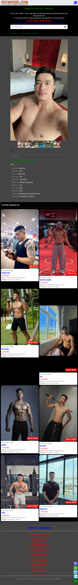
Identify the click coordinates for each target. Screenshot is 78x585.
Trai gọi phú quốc (39, 571)
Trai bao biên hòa (39, 554)
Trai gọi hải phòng (39, 564)
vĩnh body (5, 349)
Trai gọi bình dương (39, 561)
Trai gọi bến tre (39, 567)
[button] (65, 41)
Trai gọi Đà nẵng (39, 541)
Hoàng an (43, 509)
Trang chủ (13, 33)
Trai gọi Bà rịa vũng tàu (39, 547)
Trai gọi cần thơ (39, 544)
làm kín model (45, 280)
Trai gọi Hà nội (39, 538)
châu (3, 513)
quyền (3, 445)
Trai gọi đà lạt (39, 551)
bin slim (43, 446)
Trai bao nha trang (39, 557)
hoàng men (5, 273)
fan (41, 376)
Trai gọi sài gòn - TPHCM (7, 270)
